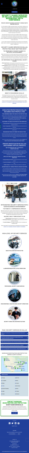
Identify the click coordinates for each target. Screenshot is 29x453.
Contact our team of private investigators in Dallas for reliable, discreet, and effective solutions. (15, 175)
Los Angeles (4, 380)
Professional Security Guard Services (14, 286)
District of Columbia (5, 388)
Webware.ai (25, 451)
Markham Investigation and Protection (12, 451)
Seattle (3, 391)
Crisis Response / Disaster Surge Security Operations (14, 303)
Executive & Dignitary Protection (14, 250)
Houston (17, 383)
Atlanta (3, 383)
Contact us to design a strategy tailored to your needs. (14, 226)
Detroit (17, 388)
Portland (17, 391)
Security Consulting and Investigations (14, 321)
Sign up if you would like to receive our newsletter (14, 432)
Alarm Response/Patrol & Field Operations (15, 268)
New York (17, 377)
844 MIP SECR (14, 443)
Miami (17, 380)
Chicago (3, 377)
